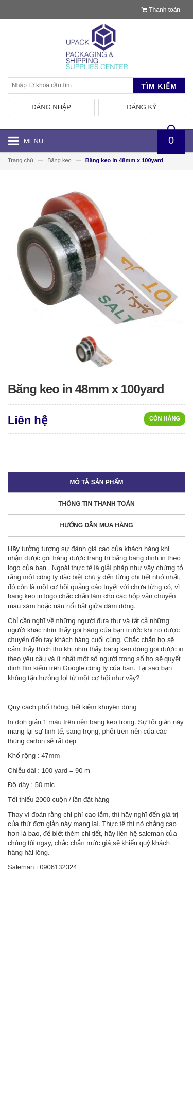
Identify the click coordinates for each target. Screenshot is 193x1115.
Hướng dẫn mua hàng (96, 525)
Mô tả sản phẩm (97, 482)
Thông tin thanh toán (96, 503)
